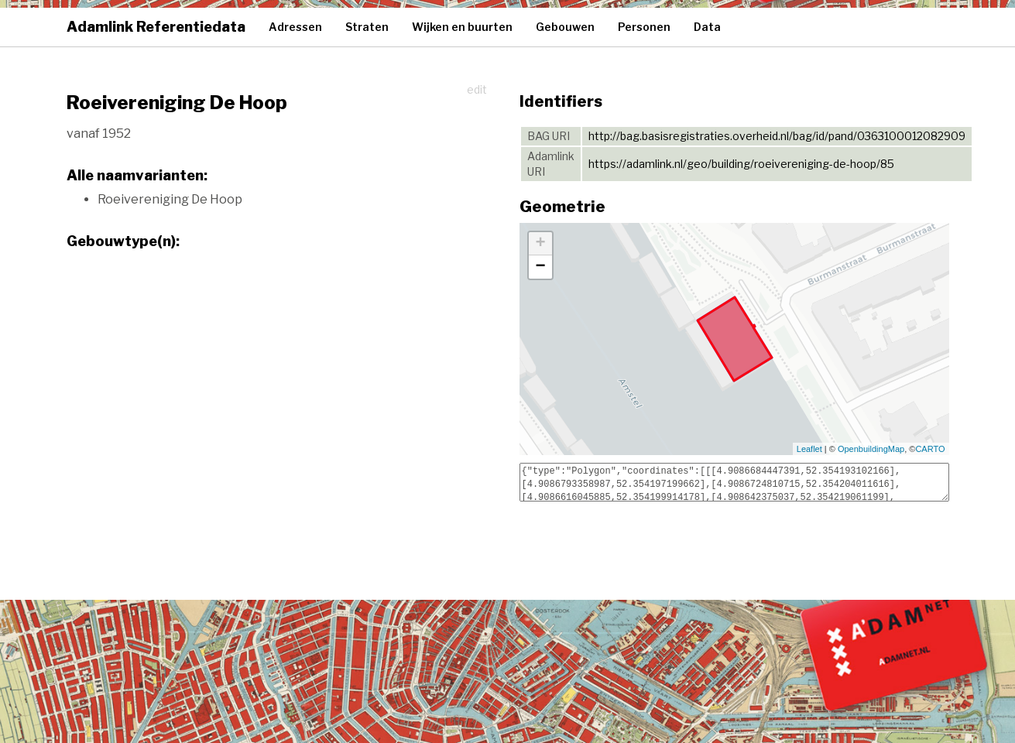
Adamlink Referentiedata (156, 27)
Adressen (295, 26)
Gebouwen (565, 26)
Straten (367, 26)
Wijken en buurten (462, 26)
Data (707, 26)
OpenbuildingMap (871, 449)
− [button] (540, 267)
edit (477, 89)
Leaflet (809, 449)
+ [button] (540, 243)
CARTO (930, 449)
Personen (644, 26)
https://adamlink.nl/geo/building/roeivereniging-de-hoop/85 (741, 163)
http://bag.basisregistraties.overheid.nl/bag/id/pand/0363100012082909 (776, 135)
